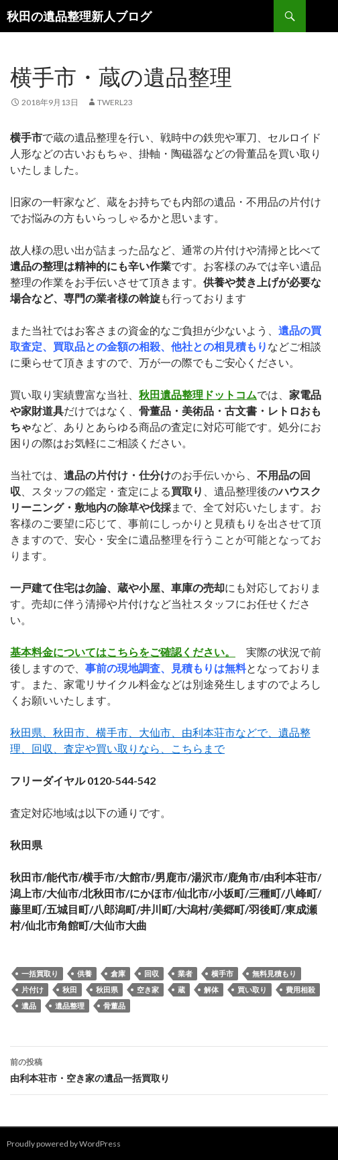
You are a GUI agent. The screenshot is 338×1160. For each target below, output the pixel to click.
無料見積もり (274, 973)
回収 (151, 973)
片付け (32, 989)
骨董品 (114, 1005)
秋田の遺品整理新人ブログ (79, 16)
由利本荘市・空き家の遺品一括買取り (169, 1069)
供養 (84, 973)
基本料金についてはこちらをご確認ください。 (122, 651)
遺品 (28, 1005)
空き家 (148, 989)
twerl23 (115, 102)
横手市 (222, 973)
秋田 (69, 989)
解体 (211, 989)
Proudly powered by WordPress (64, 1144)
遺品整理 (69, 1005)
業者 (185, 973)
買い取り (252, 989)
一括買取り (39, 973)
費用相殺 (300, 989)
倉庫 (118, 973)
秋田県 (107, 989)
